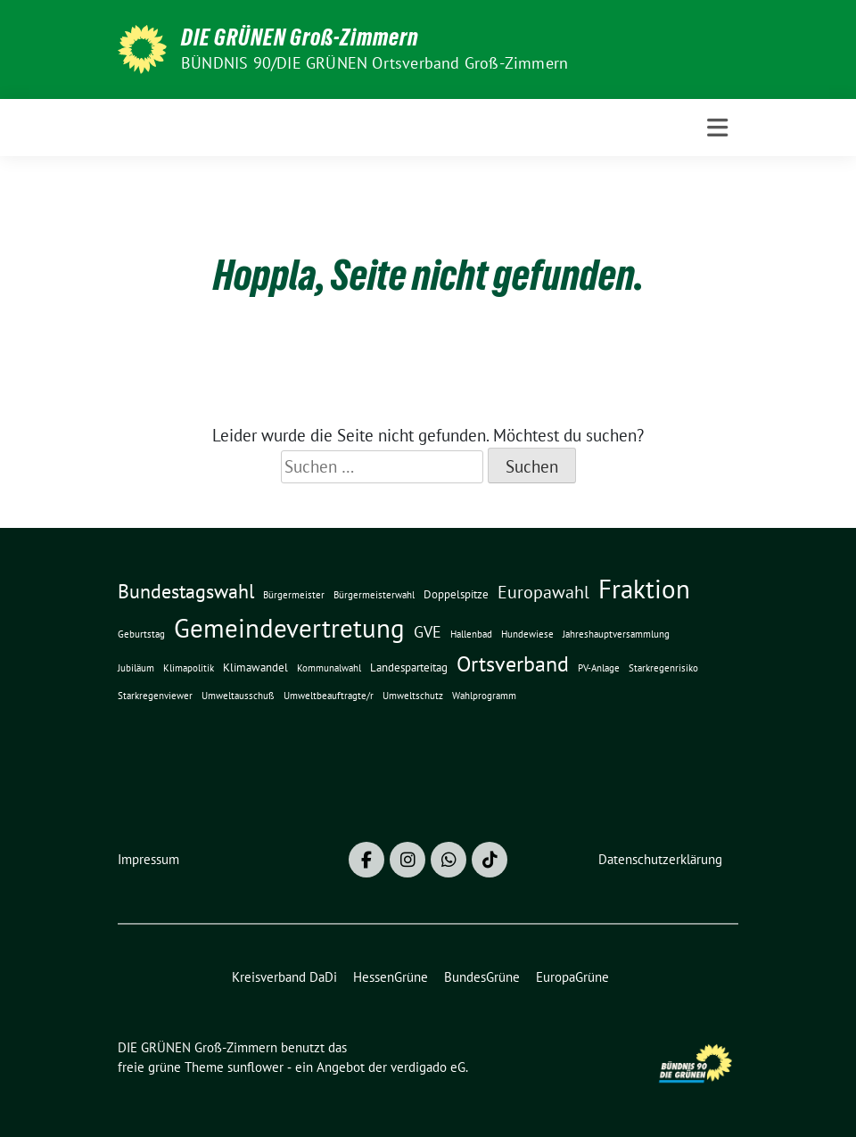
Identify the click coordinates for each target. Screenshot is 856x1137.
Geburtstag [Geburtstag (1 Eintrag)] (141, 634)
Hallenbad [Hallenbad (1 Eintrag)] (471, 634)
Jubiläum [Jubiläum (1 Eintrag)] (136, 668)
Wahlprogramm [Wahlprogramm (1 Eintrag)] (484, 695)
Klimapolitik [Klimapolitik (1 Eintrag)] (188, 668)
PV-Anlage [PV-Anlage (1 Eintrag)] (599, 668)
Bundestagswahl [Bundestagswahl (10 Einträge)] (186, 591)
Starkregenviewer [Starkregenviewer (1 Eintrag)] (155, 695)
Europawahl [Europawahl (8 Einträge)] (543, 592)
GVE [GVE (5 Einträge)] (427, 632)
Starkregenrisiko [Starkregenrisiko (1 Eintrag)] (663, 668)
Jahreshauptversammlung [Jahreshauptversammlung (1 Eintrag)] (616, 634)
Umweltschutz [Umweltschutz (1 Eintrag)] (413, 695)
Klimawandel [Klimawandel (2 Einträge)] (255, 667)
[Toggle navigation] (717, 128)
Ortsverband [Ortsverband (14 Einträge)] (513, 664)
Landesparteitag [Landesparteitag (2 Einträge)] (409, 667)
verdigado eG (428, 1067)
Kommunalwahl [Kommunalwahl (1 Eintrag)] (329, 668)
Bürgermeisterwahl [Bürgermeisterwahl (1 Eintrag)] (374, 595)
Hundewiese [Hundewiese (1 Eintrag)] (527, 634)
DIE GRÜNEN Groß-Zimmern (300, 37)
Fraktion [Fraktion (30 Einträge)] (644, 589)
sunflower (255, 1067)
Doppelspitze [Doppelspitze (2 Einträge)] (456, 594)
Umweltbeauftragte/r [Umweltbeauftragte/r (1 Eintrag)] (329, 695)
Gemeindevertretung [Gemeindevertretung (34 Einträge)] (289, 628)
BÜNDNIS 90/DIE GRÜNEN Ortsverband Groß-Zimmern (374, 63)
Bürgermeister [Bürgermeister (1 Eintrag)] (294, 595)
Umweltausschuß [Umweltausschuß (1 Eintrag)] (238, 695)
